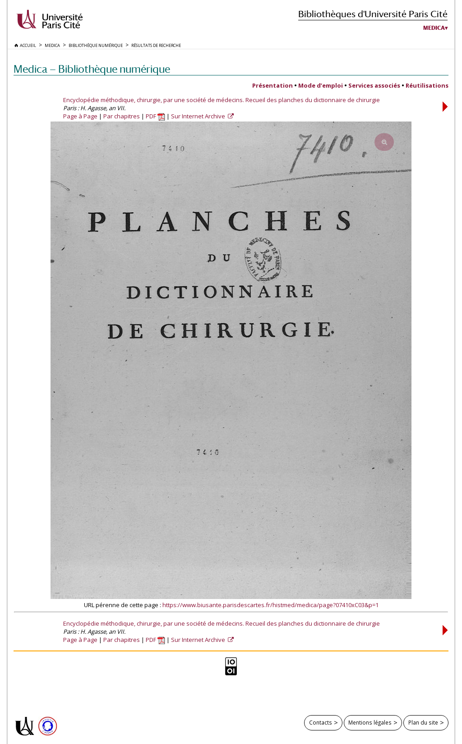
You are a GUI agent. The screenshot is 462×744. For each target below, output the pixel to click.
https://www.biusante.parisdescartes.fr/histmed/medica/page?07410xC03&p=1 (270, 605)
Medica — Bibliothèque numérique (92, 69)
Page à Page (80, 116)
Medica (434, 28)
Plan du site (423, 722)
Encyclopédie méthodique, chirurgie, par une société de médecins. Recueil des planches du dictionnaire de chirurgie (221, 100)
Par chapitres (121, 116)
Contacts (320, 722)
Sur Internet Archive (198, 116)
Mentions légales (370, 722)
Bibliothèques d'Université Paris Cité (373, 14)
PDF (155, 116)
